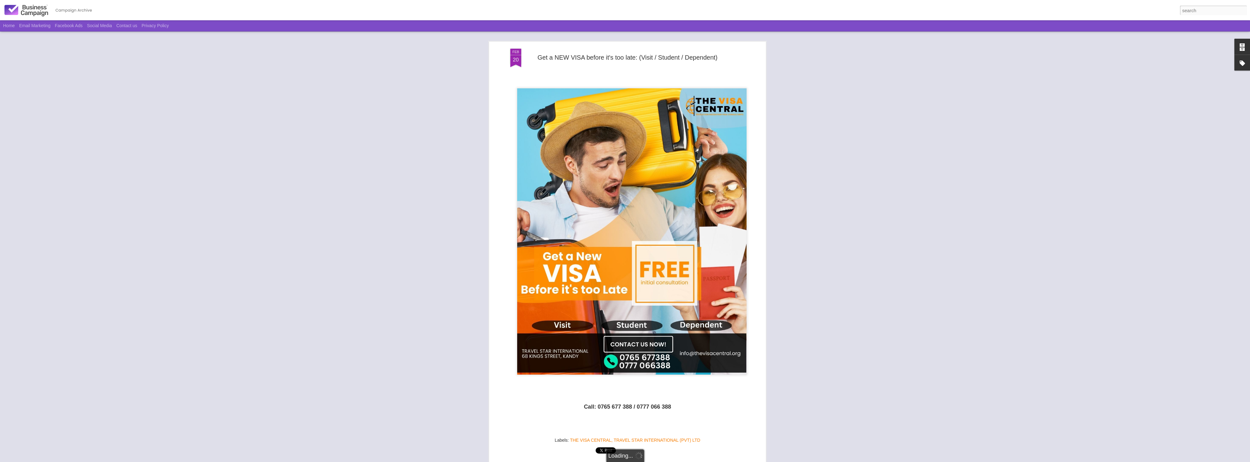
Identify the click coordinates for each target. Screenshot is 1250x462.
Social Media (99, 25)
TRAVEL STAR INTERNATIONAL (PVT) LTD (657, 423)
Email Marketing (34, 25)
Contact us (126, 25)
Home (9, 25)
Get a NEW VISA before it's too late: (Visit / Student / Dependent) (628, 40)
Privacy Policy (155, 25)
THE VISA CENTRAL (590, 423)
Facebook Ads (69, 25)
